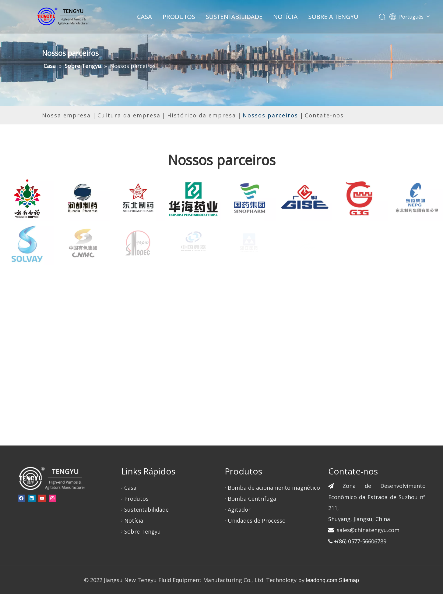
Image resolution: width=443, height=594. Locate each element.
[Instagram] (52, 498)
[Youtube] (42, 498)
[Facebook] (21, 498)
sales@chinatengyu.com (368, 530)
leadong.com (321, 580)
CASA (144, 17)
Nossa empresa (66, 115)
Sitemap (349, 580)
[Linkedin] (32, 498)
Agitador (239, 509)
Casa (130, 487)
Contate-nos (324, 115)
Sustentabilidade (146, 509)
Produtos (136, 498)
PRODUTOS (179, 17)
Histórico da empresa (201, 115)
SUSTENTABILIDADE (234, 17)
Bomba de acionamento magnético (274, 487)
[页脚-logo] (52, 478)
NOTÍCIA (285, 17)
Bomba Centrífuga (252, 498)
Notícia (133, 520)
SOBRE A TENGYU (333, 17)
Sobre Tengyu (142, 531)
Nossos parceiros (270, 115)
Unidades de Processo (257, 520)
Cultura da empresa (128, 115)
